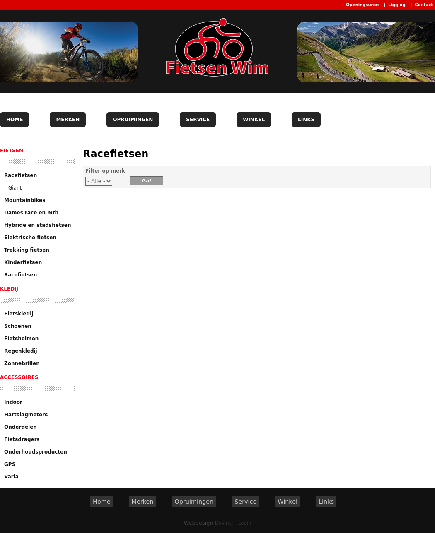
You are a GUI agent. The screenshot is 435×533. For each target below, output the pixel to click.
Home (14, 119)
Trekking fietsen (26, 250)
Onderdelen (20, 427)
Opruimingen (133, 119)
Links (306, 119)
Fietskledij (18, 314)
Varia (11, 477)
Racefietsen (20, 175)
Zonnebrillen (22, 363)
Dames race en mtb (31, 213)
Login (244, 523)
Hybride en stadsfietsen (37, 225)
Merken (68, 119)
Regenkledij (20, 351)
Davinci (224, 523)
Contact (424, 4)
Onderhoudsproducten (35, 452)
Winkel (254, 119)
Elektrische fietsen (30, 237)
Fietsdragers (22, 439)
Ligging (397, 4)
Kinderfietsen (23, 262)
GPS (9, 464)
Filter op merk (105, 171)
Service (198, 119)
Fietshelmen (21, 338)
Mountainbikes (24, 200)
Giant (15, 188)
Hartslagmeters (26, 415)
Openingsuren (362, 4)
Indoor (13, 402)
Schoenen (17, 326)
